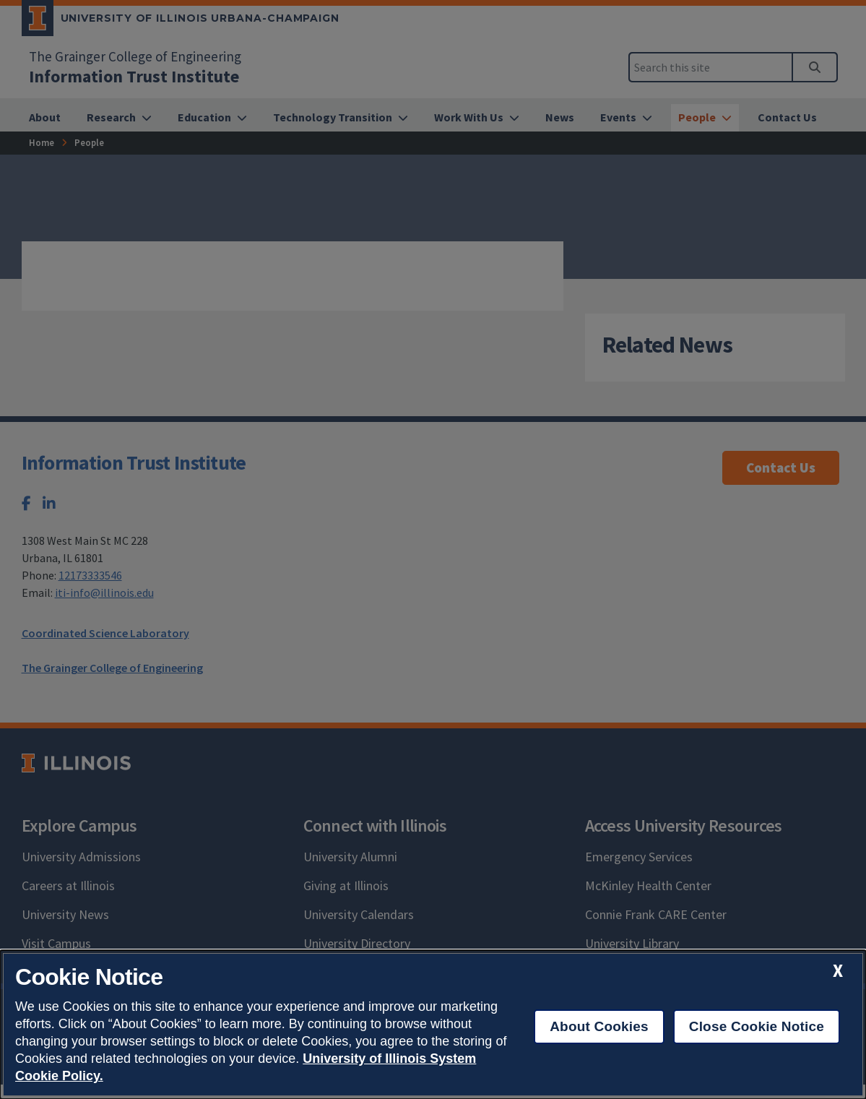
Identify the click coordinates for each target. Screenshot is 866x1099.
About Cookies (599, 1026)
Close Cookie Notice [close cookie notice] (756, 1026)
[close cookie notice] (837, 971)
